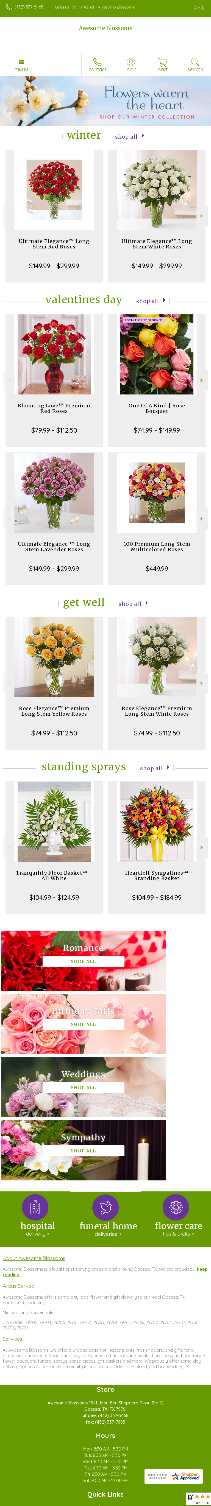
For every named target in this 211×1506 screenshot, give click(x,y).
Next (202, 216)
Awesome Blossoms (105, 28)
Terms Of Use (20, 1501)
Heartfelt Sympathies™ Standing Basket (156, 875)
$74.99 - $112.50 (54, 733)
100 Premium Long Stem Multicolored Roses (157, 547)
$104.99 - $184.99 (157, 897)
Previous (9, 216)
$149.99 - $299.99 (54, 266)
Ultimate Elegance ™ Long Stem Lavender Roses (54, 547)
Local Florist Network (92, 1501)
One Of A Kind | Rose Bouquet (157, 408)
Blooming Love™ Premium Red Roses (54, 408)
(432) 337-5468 (29, 7)
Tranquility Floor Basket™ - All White (54, 875)
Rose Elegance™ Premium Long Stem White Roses (157, 711)
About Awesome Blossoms (34, 1132)
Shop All (126, 136)
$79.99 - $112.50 (54, 430)
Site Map (126, 1501)
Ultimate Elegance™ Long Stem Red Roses (54, 244)
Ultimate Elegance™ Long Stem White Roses (156, 244)
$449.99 (157, 568)
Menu (21, 69)
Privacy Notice (53, 1501)
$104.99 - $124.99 (54, 897)
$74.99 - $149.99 (157, 430)
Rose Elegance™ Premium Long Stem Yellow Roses (54, 711)
